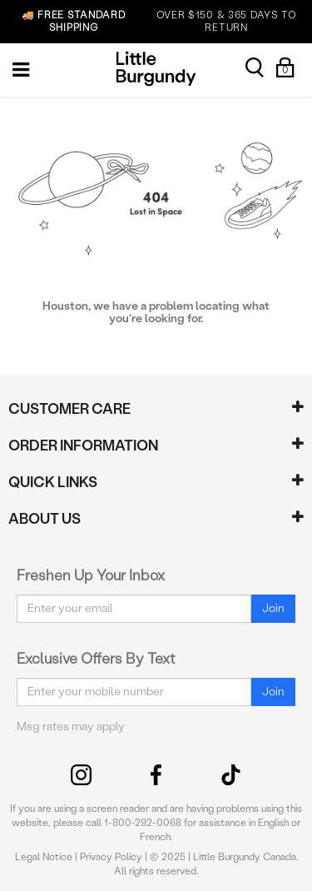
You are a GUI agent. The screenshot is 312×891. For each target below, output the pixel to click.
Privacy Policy (111, 857)
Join (273, 608)
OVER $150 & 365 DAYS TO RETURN (151, 21)
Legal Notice (43, 857)
